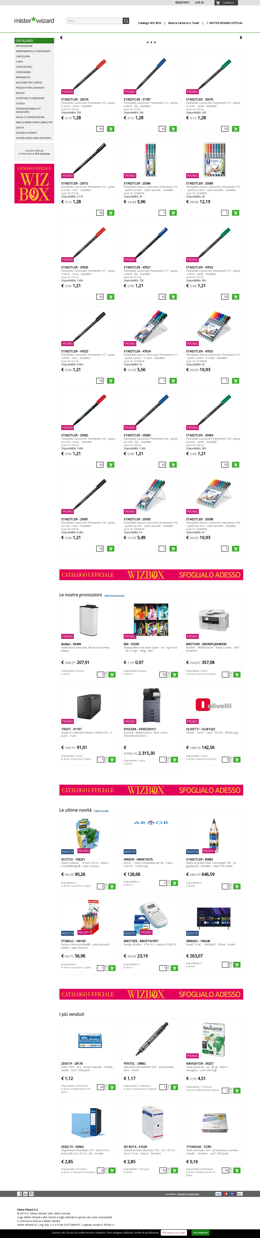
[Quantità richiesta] (99, 129)
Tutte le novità (101, 810)
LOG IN (199, 2)
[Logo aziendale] (37, 29)
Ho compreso (200, 1232)
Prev (61, 38)
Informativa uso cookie (174, 1232)
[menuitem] (226, 2)
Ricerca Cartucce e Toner (183, 23)
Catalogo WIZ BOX (149, 23)
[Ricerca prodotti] (95, 21)
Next (241, 38)
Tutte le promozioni (114, 595)
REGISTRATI (182, 2)
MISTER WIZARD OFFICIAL (226, 23)
